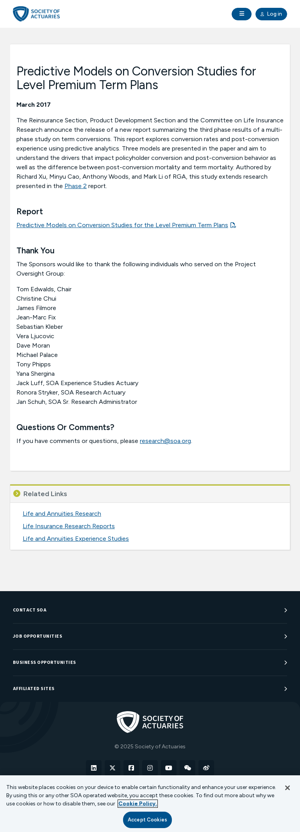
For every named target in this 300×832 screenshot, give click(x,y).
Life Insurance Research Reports (69, 526)
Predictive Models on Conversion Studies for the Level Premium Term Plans (122, 225)
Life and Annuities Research (62, 513)
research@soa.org (165, 441)
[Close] (287, 787)
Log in (271, 14)
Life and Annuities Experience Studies (76, 538)
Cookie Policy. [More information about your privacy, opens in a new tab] (137, 803)
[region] (150, 803)
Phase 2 (75, 186)
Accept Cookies (147, 820)
